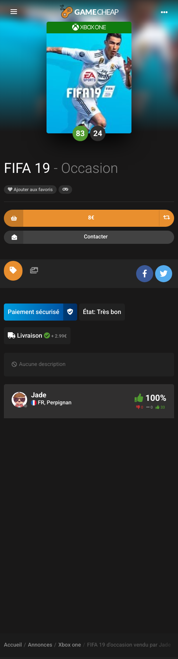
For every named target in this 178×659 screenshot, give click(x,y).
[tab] (13, 271)
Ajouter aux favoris (30, 189)
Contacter (89, 237)
